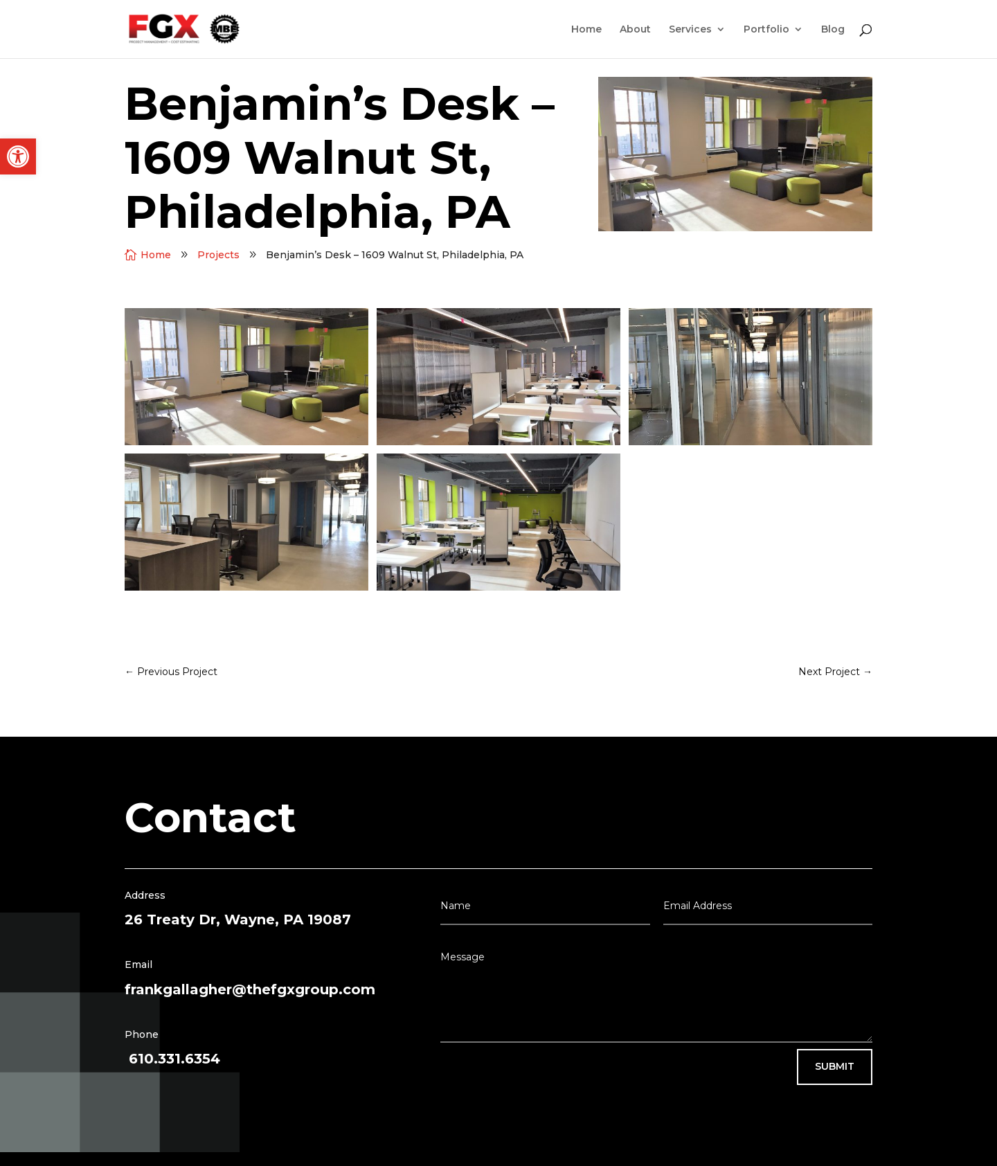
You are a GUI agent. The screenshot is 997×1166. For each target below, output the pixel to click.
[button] (18, 156)
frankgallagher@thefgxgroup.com (250, 989)
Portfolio (766, 29)
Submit (834, 1066)
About (635, 29)
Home (586, 29)
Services (690, 29)
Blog (833, 29)
